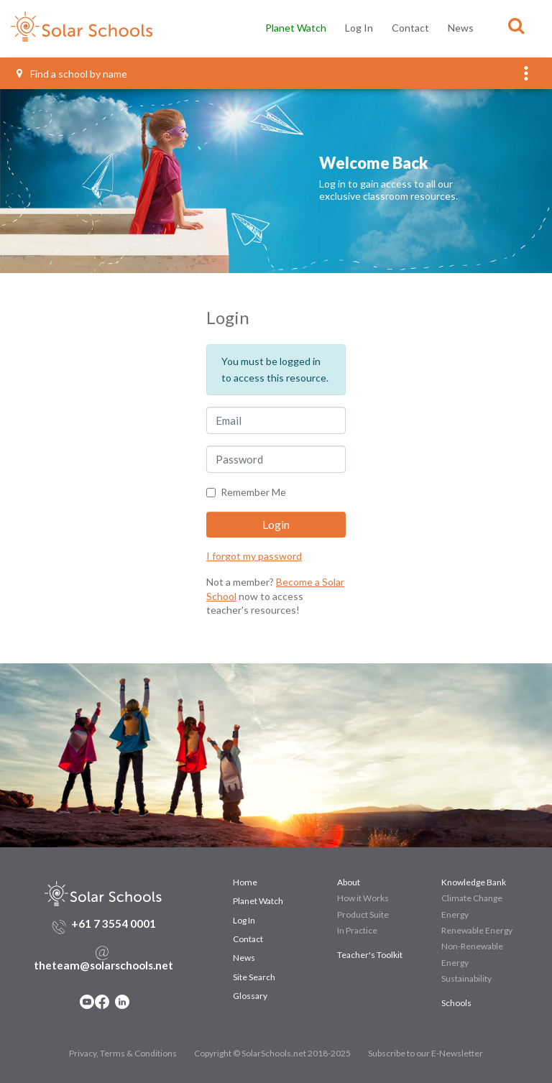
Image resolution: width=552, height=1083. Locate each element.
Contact (410, 28)
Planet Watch (295, 28)
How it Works (363, 840)
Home (245, 824)
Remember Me (253, 434)
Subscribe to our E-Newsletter (425, 995)
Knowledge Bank (473, 824)
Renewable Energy (476, 872)
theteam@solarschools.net (103, 907)
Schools (456, 945)
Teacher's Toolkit (369, 897)
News (461, 28)
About (348, 824)
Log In (359, 28)
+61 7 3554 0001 (113, 866)
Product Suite (363, 857)
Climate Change (471, 840)
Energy (455, 857)
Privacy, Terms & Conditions (123, 995)
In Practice (357, 872)
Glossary (250, 938)
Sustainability (466, 921)
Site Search (254, 919)
